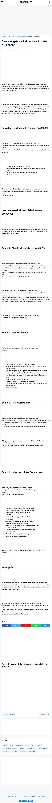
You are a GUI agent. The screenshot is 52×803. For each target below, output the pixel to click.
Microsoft (39, 745)
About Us (17, 796)
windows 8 (24, 751)
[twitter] (16, 625)
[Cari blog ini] (50, 2)
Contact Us (10, 796)
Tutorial (15, 748)
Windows (22, 748)
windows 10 (6, 751)
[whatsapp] (36, 625)
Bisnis (27, 745)
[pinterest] (26, 625)
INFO (32, 745)
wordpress (32, 751)
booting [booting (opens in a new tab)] (22, 86)
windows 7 (15, 751)
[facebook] (6, 625)
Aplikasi (5, 745)
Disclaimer (32, 796)
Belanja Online (19, 745)
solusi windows (43, 748)
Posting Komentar (24, 50)
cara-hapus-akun (32, 748)
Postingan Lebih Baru (9, 714)
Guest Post (25, 796)
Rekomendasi (7, 748)
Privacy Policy (41, 796)
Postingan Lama (44, 714)
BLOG (11, 745)
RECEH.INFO (26, 2)
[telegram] (45, 625)
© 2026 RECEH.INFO (26, 801)
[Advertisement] (26, 19)
